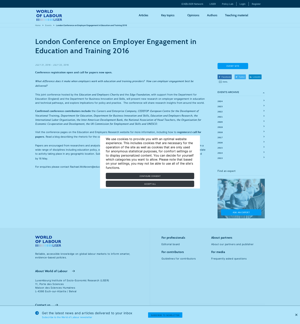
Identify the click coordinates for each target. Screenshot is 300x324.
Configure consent (150, 176)
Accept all (150, 184)
